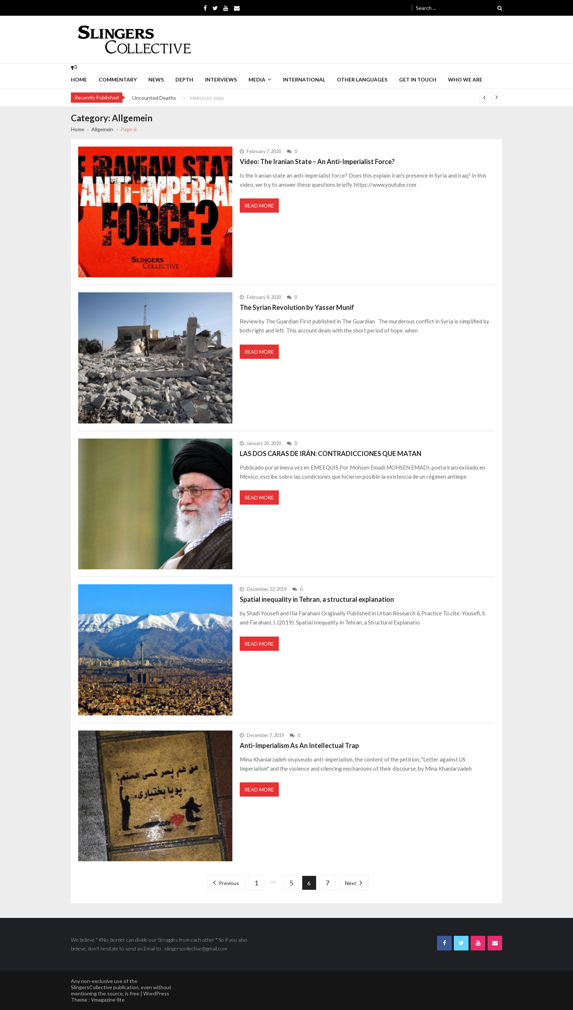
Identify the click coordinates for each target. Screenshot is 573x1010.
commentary (118, 79)
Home (79, 79)
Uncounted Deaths (154, 98)
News (156, 79)
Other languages (362, 79)
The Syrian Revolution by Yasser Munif (297, 307)
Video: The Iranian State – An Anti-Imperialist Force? (317, 161)
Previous (229, 883)
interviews (221, 79)
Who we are (465, 79)
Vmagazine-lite (108, 999)
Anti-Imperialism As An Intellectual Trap (299, 745)
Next (350, 883)
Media (256, 79)
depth (184, 79)
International (304, 79)
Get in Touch (417, 79)
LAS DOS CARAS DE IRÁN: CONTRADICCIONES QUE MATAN (330, 453)
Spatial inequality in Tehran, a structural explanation (317, 599)
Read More (259, 205)
